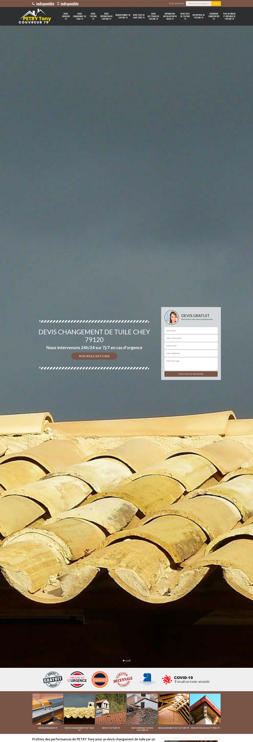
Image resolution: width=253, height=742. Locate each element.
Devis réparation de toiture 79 (106, 16)
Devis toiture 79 (93, 16)
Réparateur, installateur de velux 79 (170, 16)
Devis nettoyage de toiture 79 (153, 16)
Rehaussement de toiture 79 (122, 16)
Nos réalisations (94, 356)
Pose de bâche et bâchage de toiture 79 (229, 16)
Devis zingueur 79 (66, 16)
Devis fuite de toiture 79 (185, 16)
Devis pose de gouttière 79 (139, 16)
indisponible (43, 3)
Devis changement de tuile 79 (79, 16)
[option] (126, 371)
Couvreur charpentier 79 (213, 16)
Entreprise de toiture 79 (198, 16)
